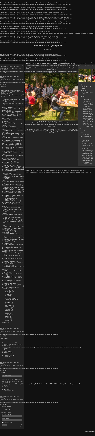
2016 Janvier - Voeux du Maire (12, 191)
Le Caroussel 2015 (10, 198)
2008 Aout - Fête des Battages (12, 286)
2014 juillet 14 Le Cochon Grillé (12, 226)
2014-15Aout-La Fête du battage (13, 214)
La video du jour (9, 161)
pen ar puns (8, 306)
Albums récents (8, 354)
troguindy (7, 302)
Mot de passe (5, 418)
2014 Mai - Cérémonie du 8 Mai (12, 237)
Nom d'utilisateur (6, 414)
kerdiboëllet (8, 314)
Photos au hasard (9, 355)
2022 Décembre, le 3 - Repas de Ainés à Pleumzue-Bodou (12, 114)
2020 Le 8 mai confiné (10, 126)
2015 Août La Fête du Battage (12, 195)
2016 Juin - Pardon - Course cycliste (14, 181)
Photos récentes (8, 352)
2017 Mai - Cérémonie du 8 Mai (12, 166)
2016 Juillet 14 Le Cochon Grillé (13, 178)
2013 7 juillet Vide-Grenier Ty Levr (13, 258)
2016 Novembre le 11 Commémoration (9, 172)
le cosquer (7, 308)
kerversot (7, 309)
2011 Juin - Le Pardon (10, 283)
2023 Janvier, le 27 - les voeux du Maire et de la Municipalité (12, 112)
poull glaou (8, 305)
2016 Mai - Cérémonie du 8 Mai (12, 189)
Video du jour (8, 257)
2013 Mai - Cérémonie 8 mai (12, 262)
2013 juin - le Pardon (9, 261)
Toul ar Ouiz (8, 292)
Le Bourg (7, 290)
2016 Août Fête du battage (11, 174)
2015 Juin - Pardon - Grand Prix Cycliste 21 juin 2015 (11, 202)
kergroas (7, 313)
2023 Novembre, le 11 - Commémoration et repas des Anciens (12, 102)
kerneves (7, 310)
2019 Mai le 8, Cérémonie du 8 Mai (13, 137)
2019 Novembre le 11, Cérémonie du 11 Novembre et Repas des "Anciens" (13, 134)
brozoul (7, 320)
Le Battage (8, 199)
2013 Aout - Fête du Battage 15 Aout (14, 253)
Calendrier (7, 356)
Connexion (7, 409)
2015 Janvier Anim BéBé (11, 207)
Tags (5, 386)
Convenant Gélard (10, 298)
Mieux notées (7, 351)
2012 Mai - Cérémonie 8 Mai (12, 276)
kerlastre (7, 312)
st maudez (7, 303)
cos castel (7, 301)
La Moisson (8, 196)
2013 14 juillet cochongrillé (11, 255)
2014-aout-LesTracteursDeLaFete (14, 221)
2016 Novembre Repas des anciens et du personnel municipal (13, 169)
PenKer (7, 294)
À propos (6, 389)
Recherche (7, 388)
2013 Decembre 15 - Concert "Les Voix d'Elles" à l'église (12, 245)
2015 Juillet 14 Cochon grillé (12, 200)
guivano (7, 317)
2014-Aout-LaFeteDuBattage (13, 220)
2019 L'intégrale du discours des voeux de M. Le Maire (12, 145)
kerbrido (7, 316)
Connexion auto (7, 422)
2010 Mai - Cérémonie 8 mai (12, 284)
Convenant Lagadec (10, 299)
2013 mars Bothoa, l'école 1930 (12, 266)
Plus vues (6, 349)
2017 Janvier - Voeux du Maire (12, 167)
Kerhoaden (8, 295)
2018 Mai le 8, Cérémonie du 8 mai (13, 152)
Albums (3, 86)
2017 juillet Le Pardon (10, 165)
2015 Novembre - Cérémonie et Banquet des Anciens (11, 193)
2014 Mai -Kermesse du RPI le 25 (13, 235)
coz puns (7, 319)
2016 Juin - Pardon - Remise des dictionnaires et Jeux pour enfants (12, 185)
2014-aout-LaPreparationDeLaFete (14, 224)
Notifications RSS (9, 390)
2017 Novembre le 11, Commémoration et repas (9, 158)
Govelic (7, 297)
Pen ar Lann (8, 291)
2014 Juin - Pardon (9, 233)
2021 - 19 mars (8, 122)
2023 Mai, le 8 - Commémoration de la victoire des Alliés (13, 106)
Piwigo (93, 431)
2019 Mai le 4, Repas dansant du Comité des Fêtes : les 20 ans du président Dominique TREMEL (12, 142)
